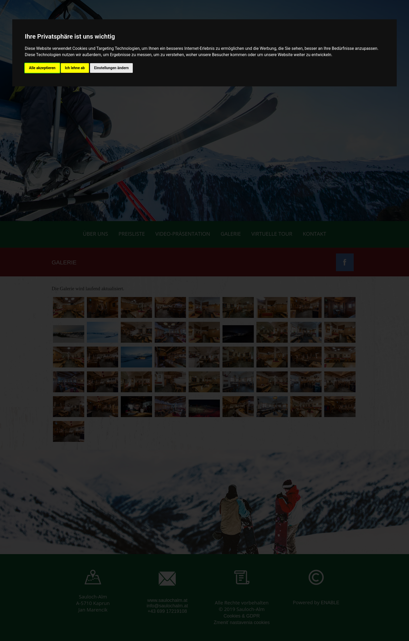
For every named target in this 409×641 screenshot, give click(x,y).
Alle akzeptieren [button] (42, 68)
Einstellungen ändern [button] (111, 68)
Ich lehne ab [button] (75, 68)
